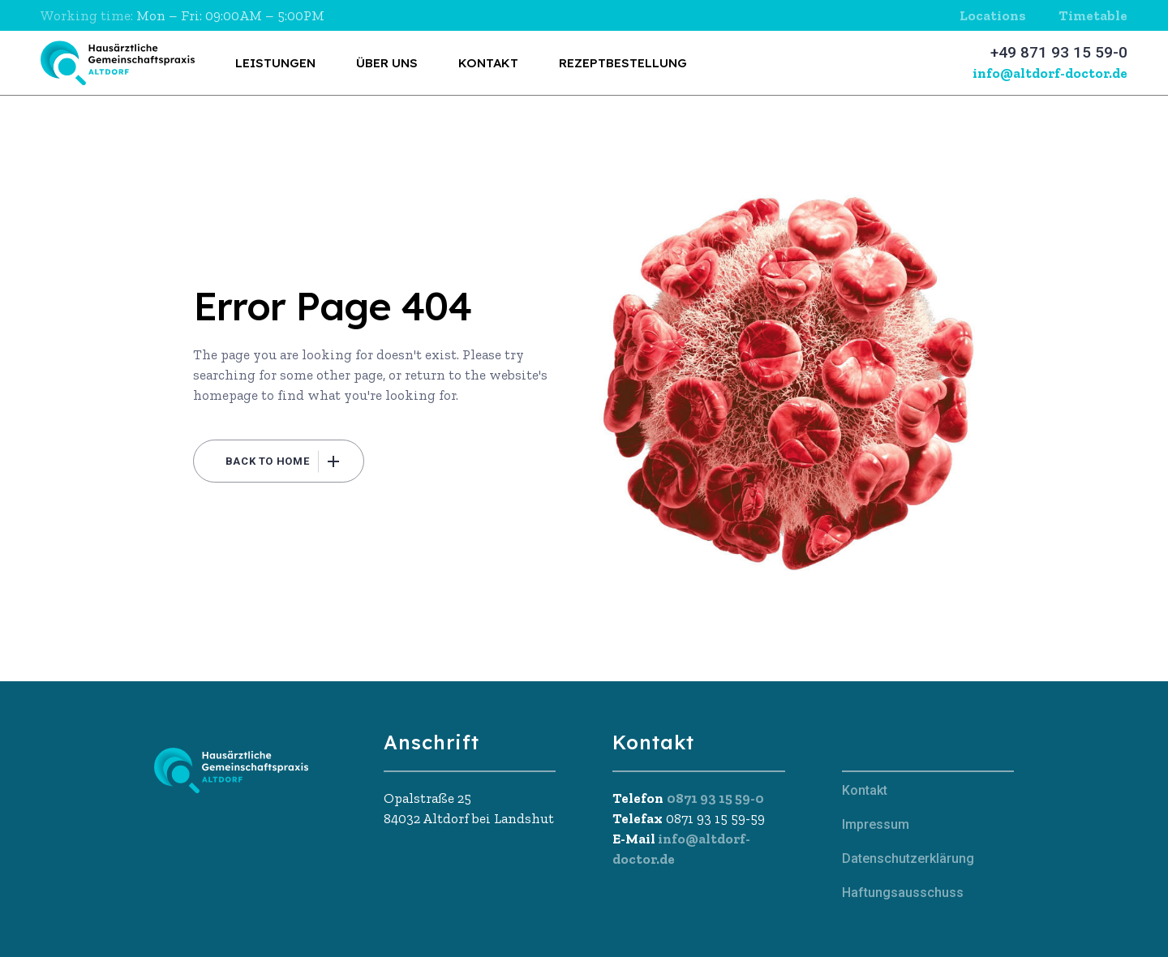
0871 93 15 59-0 (715, 798)
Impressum (875, 824)
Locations (993, 15)
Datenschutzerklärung (908, 858)
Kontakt (864, 790)
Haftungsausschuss (903, 892)
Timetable (1092, 15)
